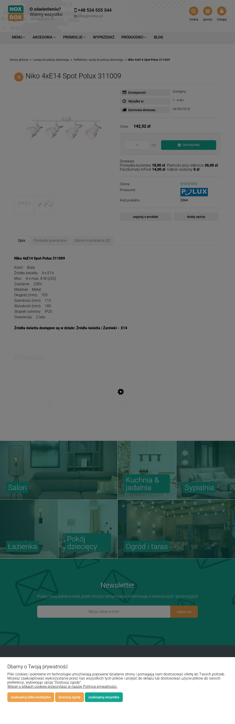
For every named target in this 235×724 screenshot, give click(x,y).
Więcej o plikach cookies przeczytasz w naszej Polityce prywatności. (62, 686)
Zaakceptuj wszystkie (103, 697)
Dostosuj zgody (70, 697)
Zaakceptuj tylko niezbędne (31, 697)
